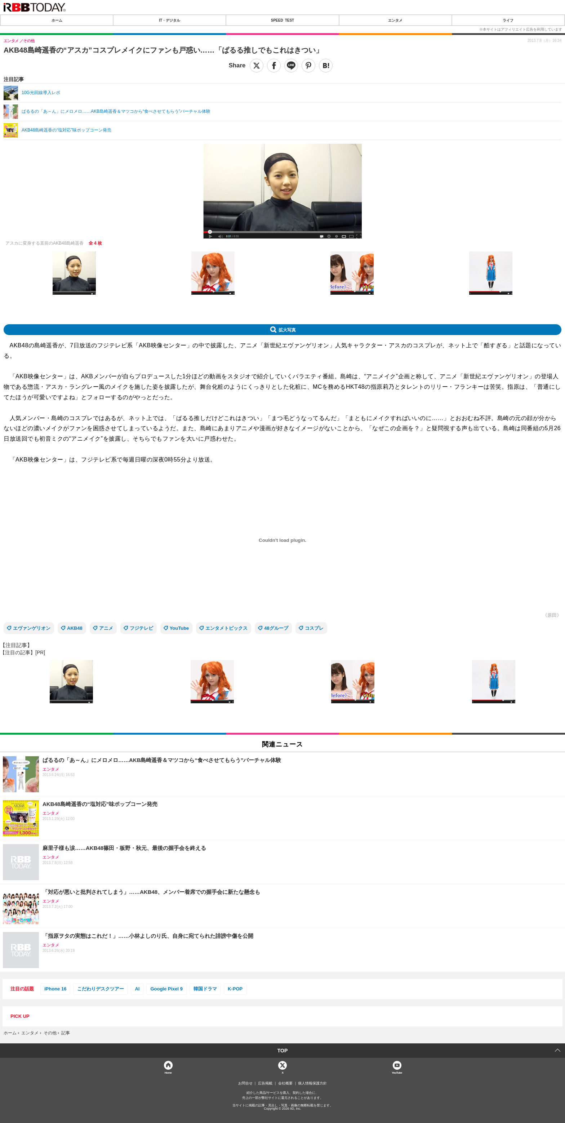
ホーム (57, 20)
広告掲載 (265, 1083)
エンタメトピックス (226, 628)
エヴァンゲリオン (31, 628)
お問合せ (245, 1083)
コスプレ (314, 628)
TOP (282, 1050)
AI (137, 988)
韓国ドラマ (205, 988)
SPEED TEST (282, 20)
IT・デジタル (169, 20)
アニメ (106, 628)
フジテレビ (141, 628)
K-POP (235, 988)
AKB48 (75, 628)
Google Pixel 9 (166, 988)
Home (168, 1072)
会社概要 (285, 1083)
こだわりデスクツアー (100, 988)
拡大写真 (287, 329)
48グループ (276, 628)
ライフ (508, 20)
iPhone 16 (55, 988)
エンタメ (395, 20)
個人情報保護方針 (312, 1083)
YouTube (179, 628)
